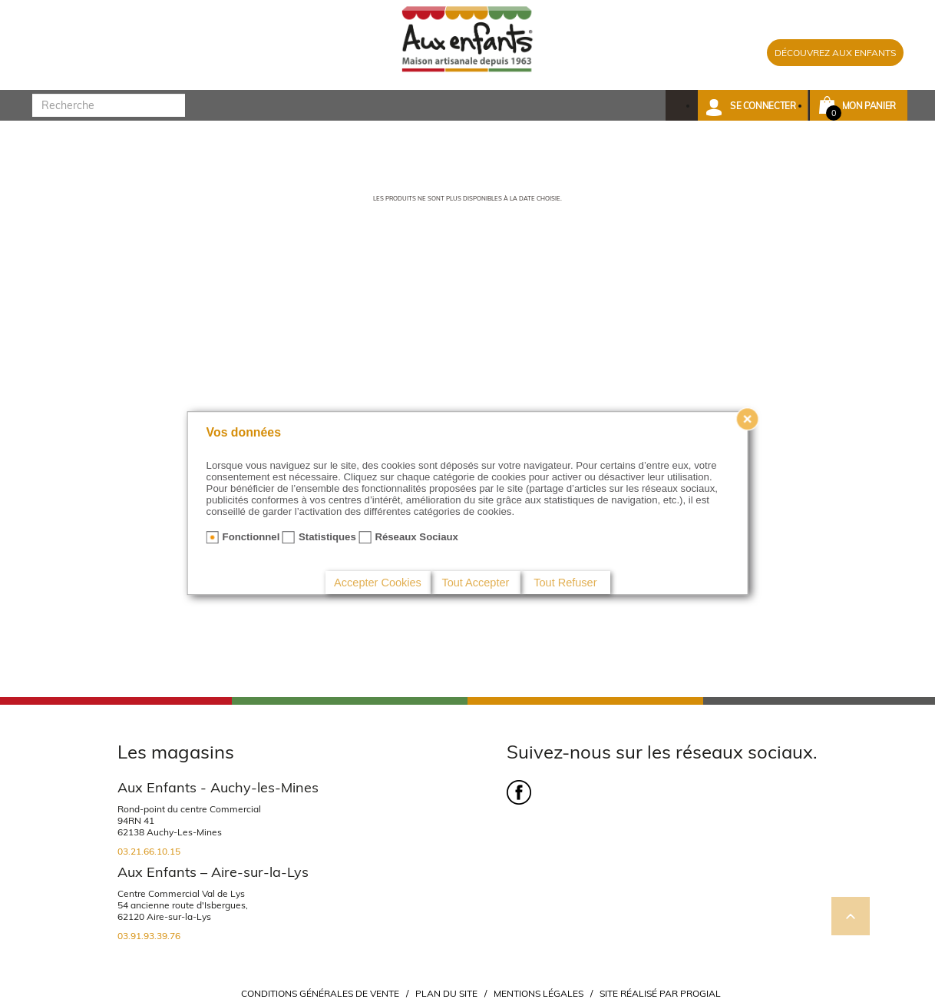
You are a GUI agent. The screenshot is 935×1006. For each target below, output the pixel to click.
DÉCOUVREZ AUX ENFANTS (835, 52)
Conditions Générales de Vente (320, 993)
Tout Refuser (565, 582)
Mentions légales (538, 993)
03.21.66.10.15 (148, 851)
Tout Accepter (475, 582)
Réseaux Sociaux (416, 537)
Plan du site (446, 993)
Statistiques (327, 537)
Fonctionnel (251, 537)
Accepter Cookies (377, 582)
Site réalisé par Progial (660, 993)
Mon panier (869, 105)
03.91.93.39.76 (148, 935)
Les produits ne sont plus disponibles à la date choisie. (467, 198)
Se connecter (763, 105)
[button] (753, 105)
